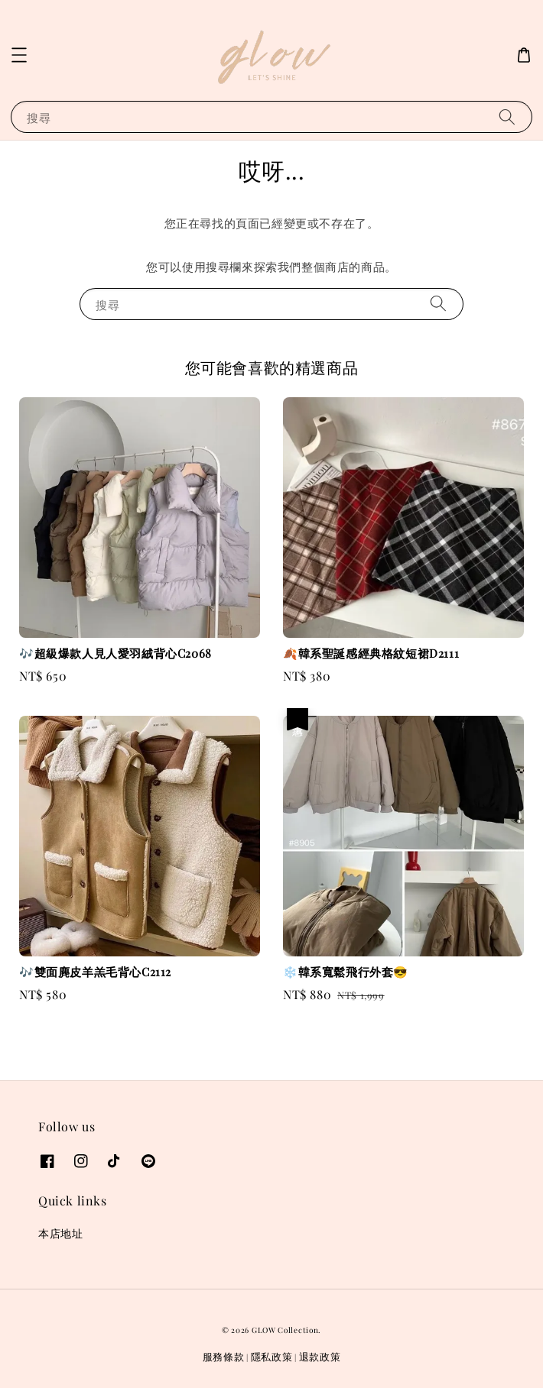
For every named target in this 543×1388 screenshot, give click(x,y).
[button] (19, 55)
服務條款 (224, 1356)
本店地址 (60, 1233)
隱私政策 (272, 1356)
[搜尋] (507, 116)
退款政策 (320, 1356)
